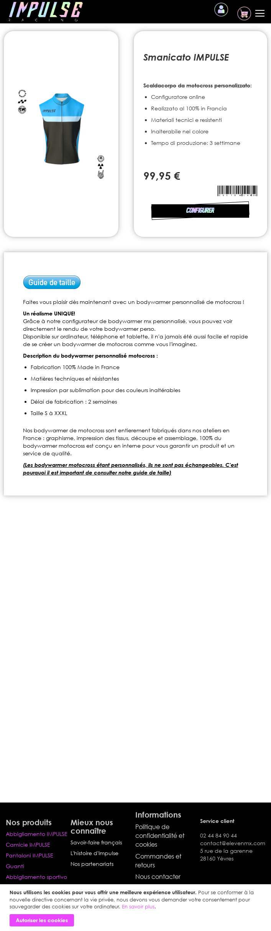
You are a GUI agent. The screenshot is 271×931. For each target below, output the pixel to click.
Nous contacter (158, 876)
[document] (136, 907)
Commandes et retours (158, 860)
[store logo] (45, 11)
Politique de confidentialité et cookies (159, 835)
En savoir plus (138, 906)
